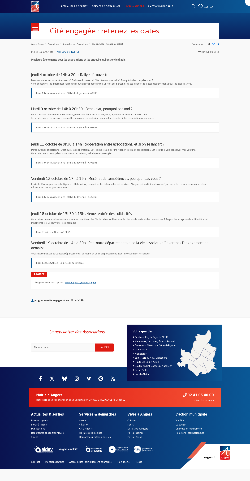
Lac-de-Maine (141, 374)
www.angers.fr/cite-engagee (80, 282)
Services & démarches (106, 6)
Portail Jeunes (135, 432)
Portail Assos (134, 436)
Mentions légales (54, 461)
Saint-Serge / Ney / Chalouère (150, 357)
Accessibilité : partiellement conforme (90, 461)
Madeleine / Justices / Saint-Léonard (154, 341)
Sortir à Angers (39, 424)
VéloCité (84, 424)
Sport (130, 424)
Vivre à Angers (134, 6)
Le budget (181, 424)
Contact (35, 461)
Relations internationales (190, 432)
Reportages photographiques (47, 432)
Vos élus (180, 420)
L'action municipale (160, 6)
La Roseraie (140, 349)
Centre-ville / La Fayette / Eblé (150, 337)
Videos (34, 436)
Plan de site (123, 461)
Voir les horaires (203, 400)
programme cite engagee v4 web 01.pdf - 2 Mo (57, 300)
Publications (38, 428)
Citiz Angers (86, 428)
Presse (138, 461)
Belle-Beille (140, 370)
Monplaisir (140, 353)
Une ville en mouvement (189, 428)
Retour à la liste (208, 51)
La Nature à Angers (137, 428)
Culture (131, 420)
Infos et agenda (39, 420)
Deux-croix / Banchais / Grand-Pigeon (154, 345)
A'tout (82, 420)
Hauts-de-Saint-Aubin (146, 361)
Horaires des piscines (90, 432)
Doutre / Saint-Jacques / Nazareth (152, 365)
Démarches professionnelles (95, 436)
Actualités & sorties (74, 6)
